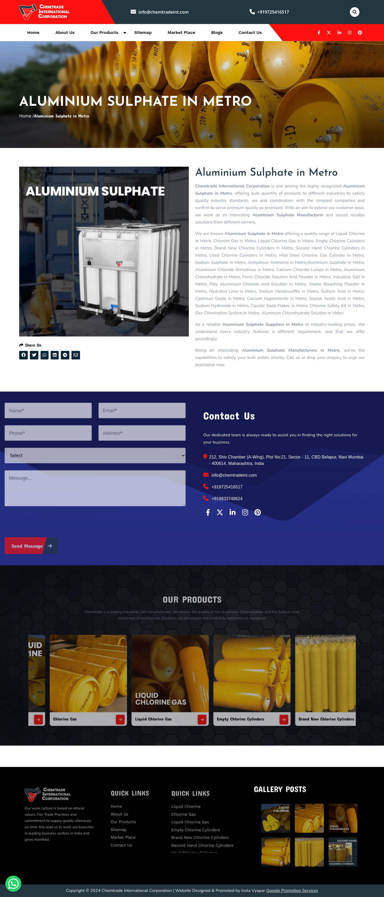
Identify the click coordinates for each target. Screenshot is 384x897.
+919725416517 (269, 12)
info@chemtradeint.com (160, 12)
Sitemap (142, 32)
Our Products (104, 32)
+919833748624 (223, 498)
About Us (65, 32)
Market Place (181, 32)
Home (33, 32)
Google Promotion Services (292, 891)
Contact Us (250, 32)
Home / (26, 116)
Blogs (217, 32)
